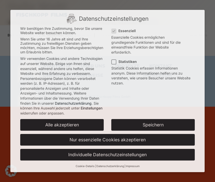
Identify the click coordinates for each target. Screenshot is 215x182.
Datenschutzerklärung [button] (110, 166)
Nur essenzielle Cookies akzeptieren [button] (108, 139)
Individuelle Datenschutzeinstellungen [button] (107, 154)
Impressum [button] (133, 166)
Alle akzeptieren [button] (62, 124)
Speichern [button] (153, 124)
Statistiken (126, 61)
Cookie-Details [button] (85, 166)
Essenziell (125, 31)
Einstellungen (91, 108)
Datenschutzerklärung (73, 103)
